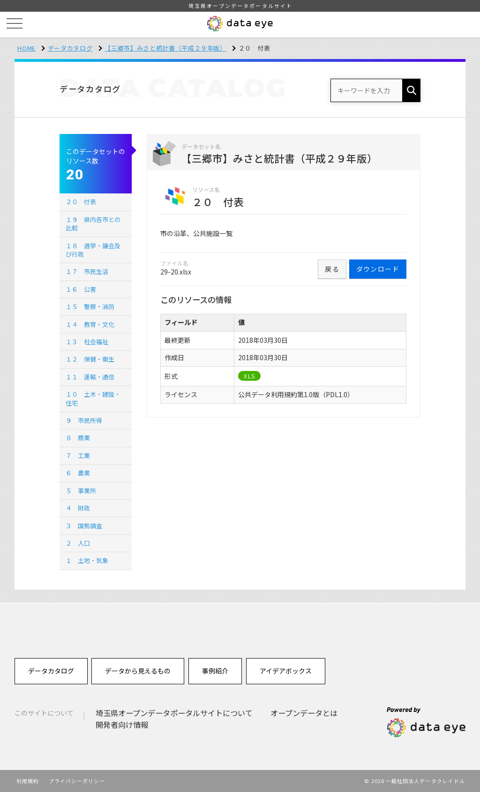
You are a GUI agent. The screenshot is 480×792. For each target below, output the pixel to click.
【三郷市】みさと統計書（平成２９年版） (165, 48)
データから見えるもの (138, 670)
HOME (26, 48)
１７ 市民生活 (87, 271)
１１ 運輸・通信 (90, 376)
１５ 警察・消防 (90, 306)
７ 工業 (78, 455)
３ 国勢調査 (84, 525)
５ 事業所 (81, 490)
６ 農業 (78, 472)
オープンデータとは (304, 712)
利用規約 (27, 781)
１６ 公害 (81, 289)
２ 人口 (78, 543)
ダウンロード (377, 269)
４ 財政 (78, 507)
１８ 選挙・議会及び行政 (93, 250)
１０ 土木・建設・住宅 (93, 398)
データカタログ (70, 48)
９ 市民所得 (84, 420)
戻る (332, 269)
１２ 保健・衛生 (90, 359)
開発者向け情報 (122, 724)
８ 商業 (78, 437)
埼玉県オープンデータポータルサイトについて (174, 712)
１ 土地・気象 (87, 560)
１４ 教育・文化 (90, 324)
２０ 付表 (81, 201)
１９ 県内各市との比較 (93, 223)
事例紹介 (215, 670)
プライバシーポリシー (77, 781)
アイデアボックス (286, 670)
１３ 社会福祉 (87, 341)
